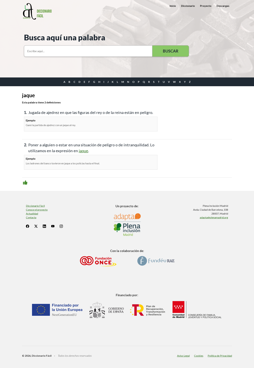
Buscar (170, 51)
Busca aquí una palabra (64, 37)
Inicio (173, 5)
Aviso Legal (183, 355)
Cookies (198, 355)
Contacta (31, 217)
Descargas (223, 5)
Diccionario (188, 5)
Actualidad (32, 213)
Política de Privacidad (220, 355)
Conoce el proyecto (37, 209)
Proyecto (205, 5)
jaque (83, 150)
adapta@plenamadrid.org (214, 217)
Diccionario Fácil (35, 205)
